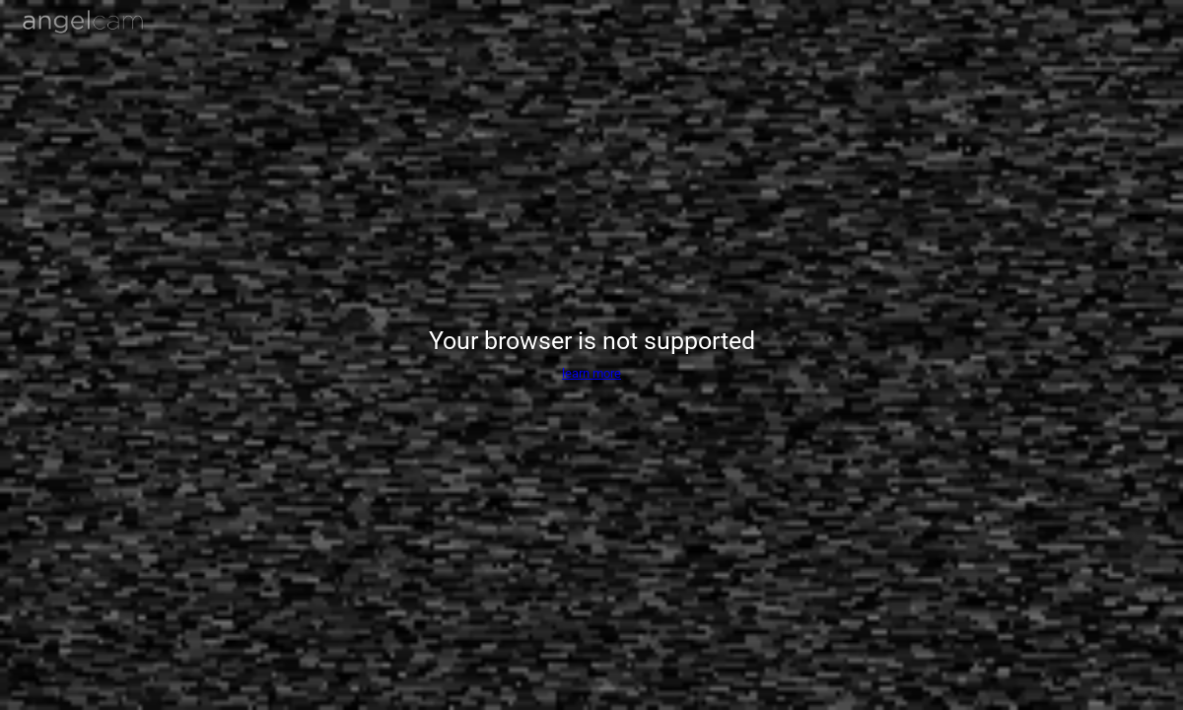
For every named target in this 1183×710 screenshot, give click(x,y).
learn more (591, 373)
